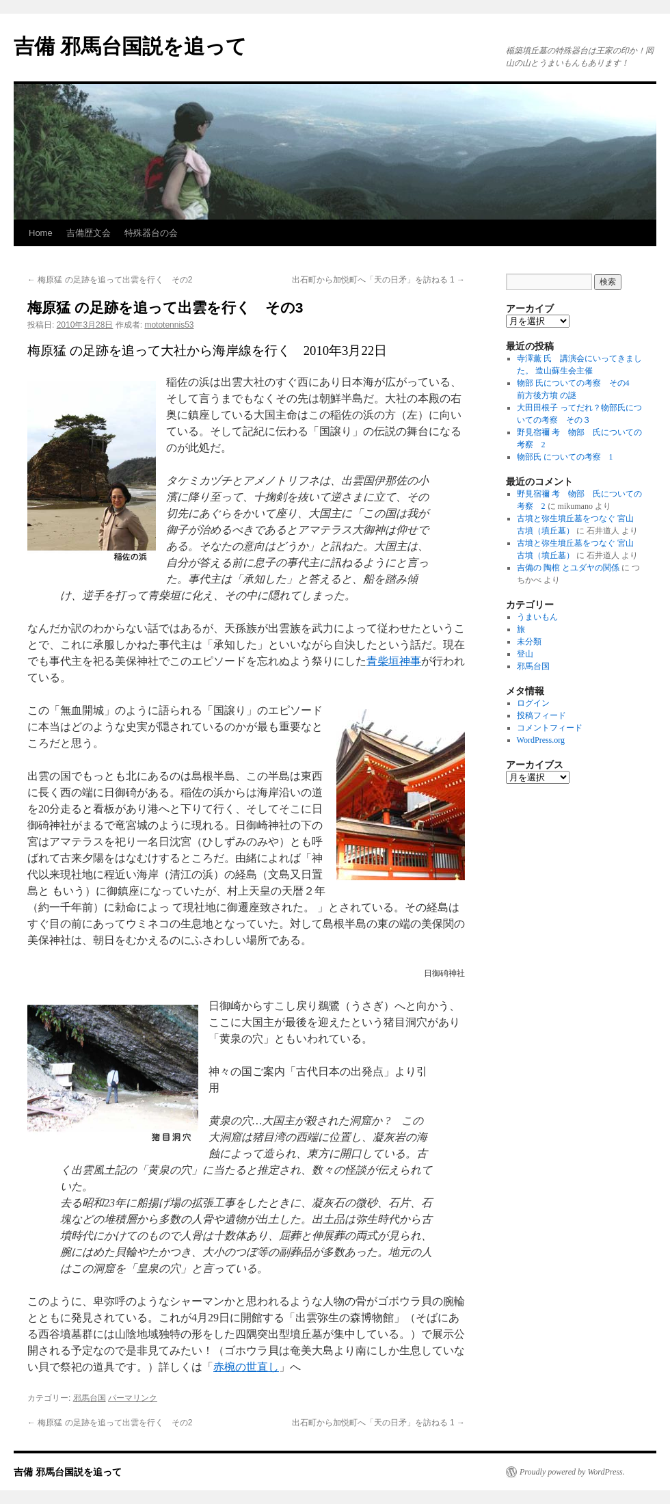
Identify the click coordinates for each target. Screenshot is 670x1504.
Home (41, 233)
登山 (525, 654)
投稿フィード (541, 715)
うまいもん (537, 617)
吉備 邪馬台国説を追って (130, 46)
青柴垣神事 (393, 661)
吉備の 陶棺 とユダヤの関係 (568, 567)
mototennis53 (168, 325)
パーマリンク (132, 1398)
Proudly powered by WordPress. (572, 1472)
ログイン (533, 703)
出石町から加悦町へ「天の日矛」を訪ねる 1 (378, 280)
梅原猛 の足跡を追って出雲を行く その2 (109, 280)
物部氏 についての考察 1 (565, 457)
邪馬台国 (89, 1398)
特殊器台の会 (151, 233)
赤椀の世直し (246, 1367)
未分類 (529, 641)
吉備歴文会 (88, 233)
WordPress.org (541, 740)
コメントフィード (549, 728)
